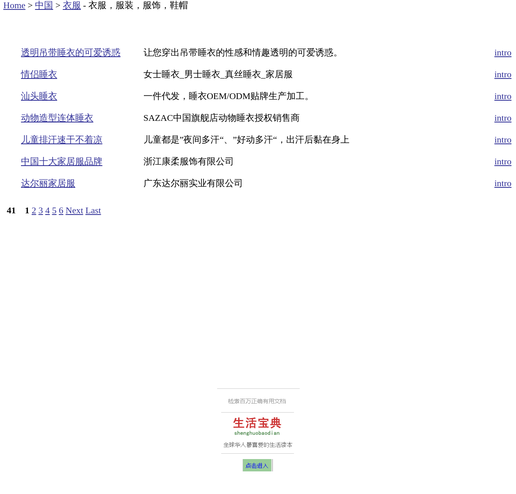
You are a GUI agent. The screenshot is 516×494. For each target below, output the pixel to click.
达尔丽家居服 (48, 183)
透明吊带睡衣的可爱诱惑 (70, 52)
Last (93, 210)
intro (502, 52)
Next (74, 210)
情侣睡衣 (39, 74)
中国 (44, 5)
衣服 (72, 5)
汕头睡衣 (39, 96)
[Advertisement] (99, 22)
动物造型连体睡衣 (57, 118)
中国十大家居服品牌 (61, 161)
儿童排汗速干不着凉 (61, 139)
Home (14, 5)
